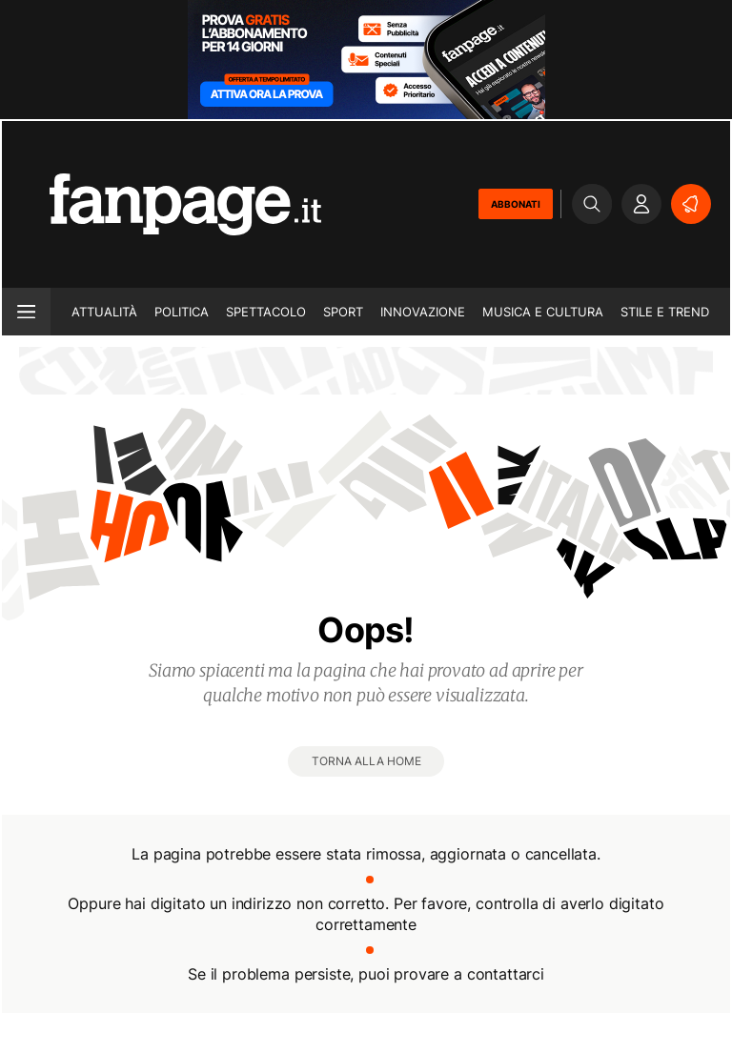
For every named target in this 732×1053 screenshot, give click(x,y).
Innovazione (422, 311)
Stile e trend (664, 311)
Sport (343, 311)
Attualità (104, 311)
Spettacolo (266, 311)
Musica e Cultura (542, 311)
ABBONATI (515, 204)
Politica (181, 311)
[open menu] (26, 311)
